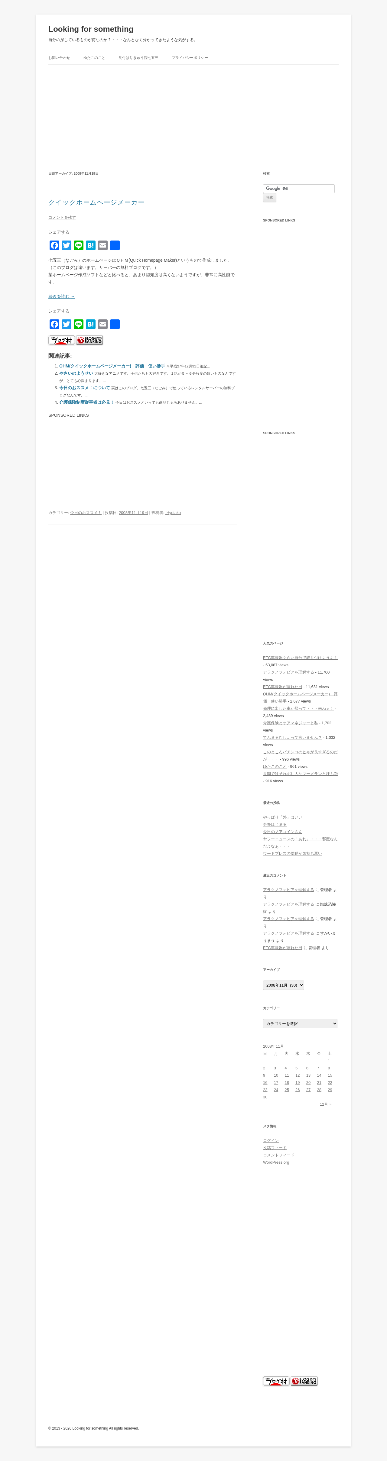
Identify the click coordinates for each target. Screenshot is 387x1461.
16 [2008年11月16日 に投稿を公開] (265, 1082)
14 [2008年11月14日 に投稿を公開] (319, 1075)
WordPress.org (276, 1162)
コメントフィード (278, 1155)
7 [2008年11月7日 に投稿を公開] (318, 1068)
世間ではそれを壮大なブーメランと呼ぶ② (300, 773)
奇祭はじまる (275, 824)
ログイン (271, 1140)
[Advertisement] (193, 110)
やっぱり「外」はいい (282, 817)
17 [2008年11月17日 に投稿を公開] (276, 1082)
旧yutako (173, 512)
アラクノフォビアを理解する (288, 672)
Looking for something (91, 29)
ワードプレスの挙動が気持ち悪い (292, 853)
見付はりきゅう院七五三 (138, 58)
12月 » (325, 1104)
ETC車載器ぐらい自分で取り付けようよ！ (300, 657)
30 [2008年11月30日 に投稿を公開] (265, 1097)
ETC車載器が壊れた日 (282, 686)
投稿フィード (275, 1148)
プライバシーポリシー (190, 58)
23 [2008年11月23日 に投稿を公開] (265, 1090)
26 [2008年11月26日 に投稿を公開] (297, 1090)
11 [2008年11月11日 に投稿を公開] (287, 1075)
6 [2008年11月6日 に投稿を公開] (307, 1068)
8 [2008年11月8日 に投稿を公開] (329, 1068)
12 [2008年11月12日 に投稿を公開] (297, 1075)
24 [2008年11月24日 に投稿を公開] (276, 1090)
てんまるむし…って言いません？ (292, 737)
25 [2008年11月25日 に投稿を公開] (287, 1090)
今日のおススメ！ (86, 512)
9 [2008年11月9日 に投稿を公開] (264, 1075)
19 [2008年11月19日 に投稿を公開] (297, 1082)
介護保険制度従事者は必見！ (86, 402)
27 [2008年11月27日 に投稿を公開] (308, 1090)
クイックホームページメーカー (96, 202)
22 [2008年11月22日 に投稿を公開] (330, 1082)
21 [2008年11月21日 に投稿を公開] (319, 1082)
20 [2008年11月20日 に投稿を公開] (308, 1082)
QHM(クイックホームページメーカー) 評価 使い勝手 (112, 366)
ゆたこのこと (94, 58)
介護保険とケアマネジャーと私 (290, 723)
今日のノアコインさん (282, 831)
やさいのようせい (76, 373)
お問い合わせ (59, 58)
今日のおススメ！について (84, 387)
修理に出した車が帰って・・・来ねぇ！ (298, 708)
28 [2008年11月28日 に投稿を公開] (319, 1090)
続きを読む (61, 296)
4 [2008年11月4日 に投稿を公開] (286, 1068)
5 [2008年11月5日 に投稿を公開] (296, 1068)
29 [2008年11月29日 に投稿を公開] (330, 1090)
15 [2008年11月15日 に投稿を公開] (330, 1075)
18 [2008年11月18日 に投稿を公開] (287, 1082)
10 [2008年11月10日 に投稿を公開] (276, 1075)
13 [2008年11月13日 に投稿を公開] (308, 1075)
